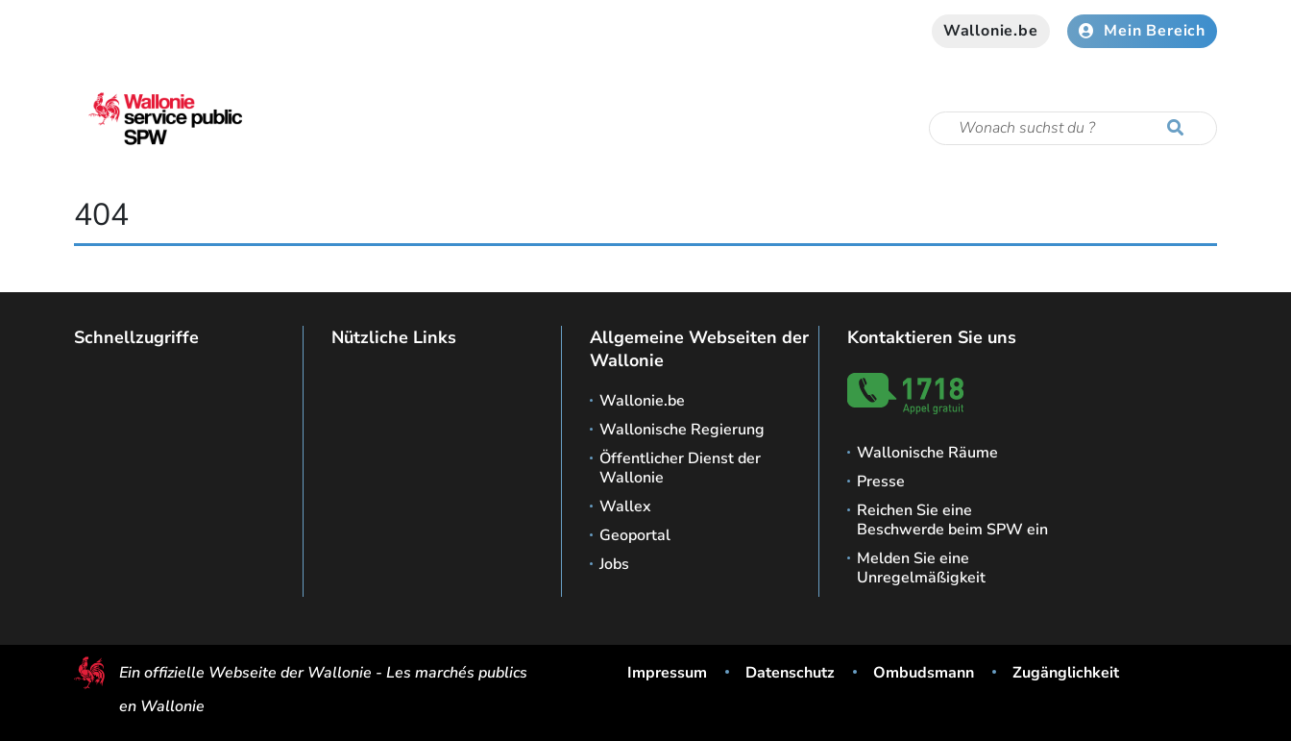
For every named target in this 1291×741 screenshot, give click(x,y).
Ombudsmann (923, 672)
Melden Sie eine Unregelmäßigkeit (921, 568)
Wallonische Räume (927, 452)
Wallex (625, 506)
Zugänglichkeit (1065, 672)
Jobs (614, 564)
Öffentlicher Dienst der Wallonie (680, 468)
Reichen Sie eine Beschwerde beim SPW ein (952, 520)
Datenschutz (790, 672)
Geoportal (634, 535)
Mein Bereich (1142, 30)
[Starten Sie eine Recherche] (1179, 128)
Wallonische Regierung (682, 429)
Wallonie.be (990, 30)
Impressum (667, 672)
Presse (881, 481)
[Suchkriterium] (1073, 128)
